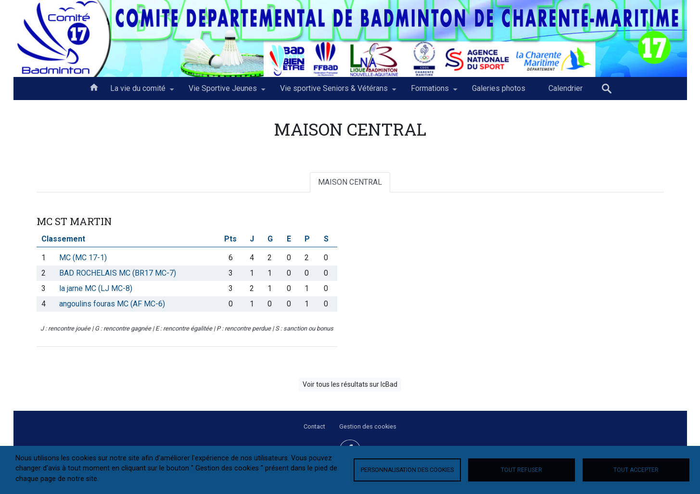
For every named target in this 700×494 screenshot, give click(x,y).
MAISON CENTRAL (350, 182)
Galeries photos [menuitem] (498, 88)
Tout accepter (636, 470)
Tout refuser (521, 470)
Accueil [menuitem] (94, 86)
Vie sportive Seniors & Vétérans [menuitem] (333, 92)
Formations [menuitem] (429, 92)
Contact (314, 426)
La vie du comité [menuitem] (138, 92)
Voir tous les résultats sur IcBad (350, 384)
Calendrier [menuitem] (565, 88)
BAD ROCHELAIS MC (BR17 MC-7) (117, 273)
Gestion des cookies (367, 426)
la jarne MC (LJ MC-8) (95, 288)
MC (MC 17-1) (83, 257)
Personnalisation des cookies (407, 470)
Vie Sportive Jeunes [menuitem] (222, 92)
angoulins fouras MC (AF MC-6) (112, 303)
